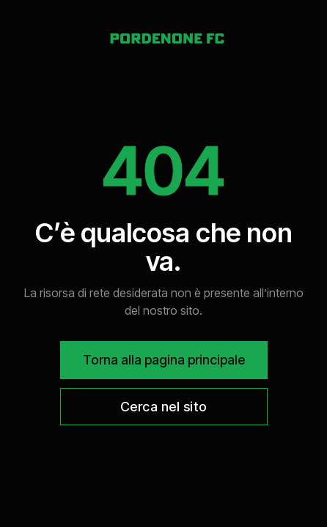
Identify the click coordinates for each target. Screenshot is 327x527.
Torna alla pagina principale (164, 359)
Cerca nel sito (163, 406)
